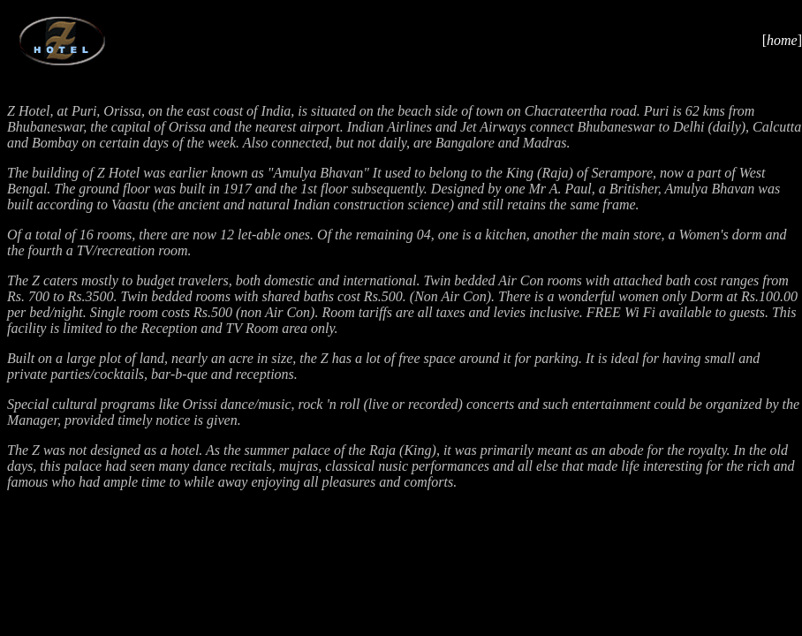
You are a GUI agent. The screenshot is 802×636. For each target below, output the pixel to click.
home (782, 40)
